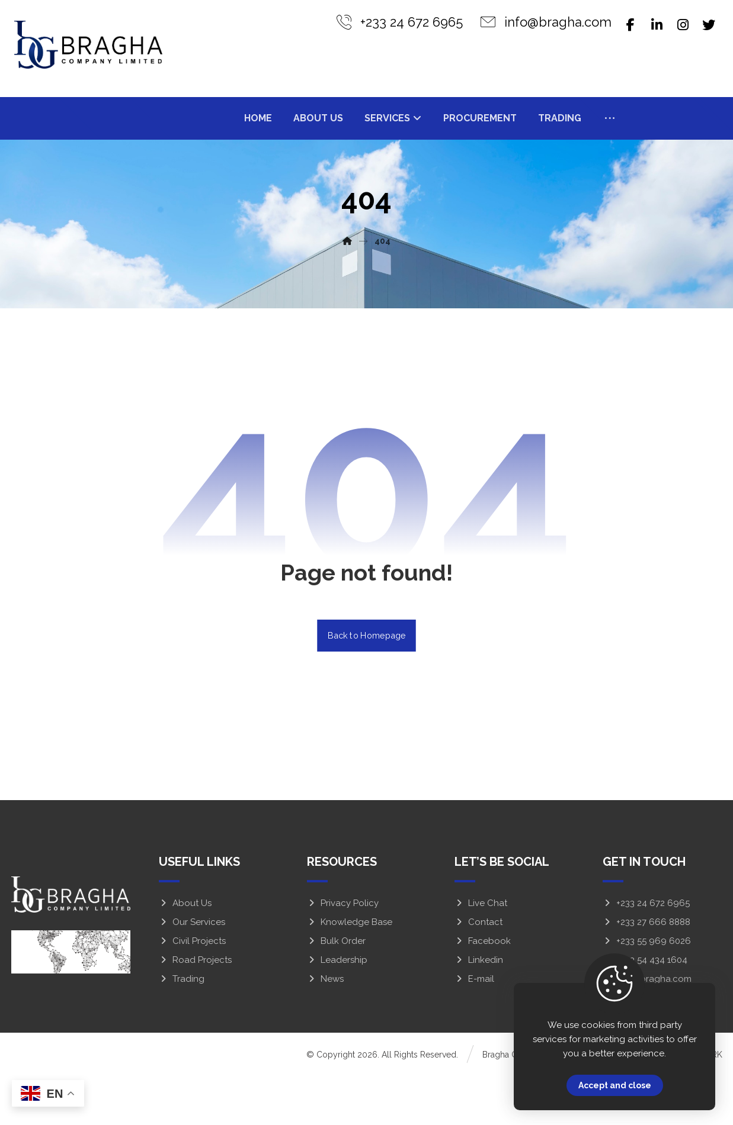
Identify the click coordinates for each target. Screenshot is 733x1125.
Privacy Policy (343, 952)
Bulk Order (336, 990)
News (325, 1028)
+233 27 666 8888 (646, 971)
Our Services (192, 971)
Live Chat (480, 952)
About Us (185, 952)
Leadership (337, 1009)
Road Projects (195, 1009)
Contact (478, 971)
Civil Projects (192, 990)
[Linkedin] (657, 25)
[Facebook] (630, 25)
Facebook (482, 990)
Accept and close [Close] (614, 1085)
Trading (181, 1028)
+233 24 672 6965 (646, 952)
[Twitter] (709, 25)
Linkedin (478, 1009)
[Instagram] (683, 25)
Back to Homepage (366, 685)
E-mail (474, 1028)
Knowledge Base (349, 971)
